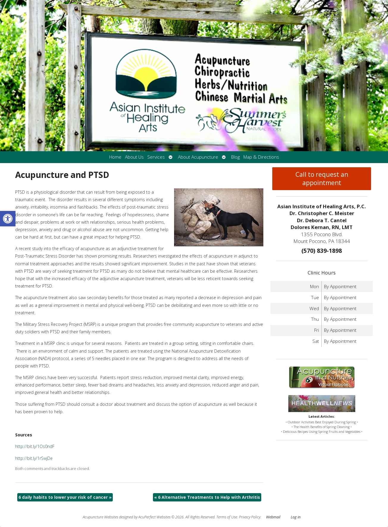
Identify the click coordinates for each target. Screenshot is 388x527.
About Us (134, 157)
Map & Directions (261, 157)
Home (115, 157)
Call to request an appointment (321, 178)
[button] (7, 218)
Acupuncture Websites (100, 517)
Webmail (273, 517)
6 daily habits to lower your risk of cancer (65, 497)
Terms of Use (226, 517)
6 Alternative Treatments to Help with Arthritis (207, 497)
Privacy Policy (249, 517)
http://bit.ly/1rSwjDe (34, 458)
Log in (296, 517)
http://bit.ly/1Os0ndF (34, 446)
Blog (235, 157)
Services (156, 157)
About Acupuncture (198, 157)
